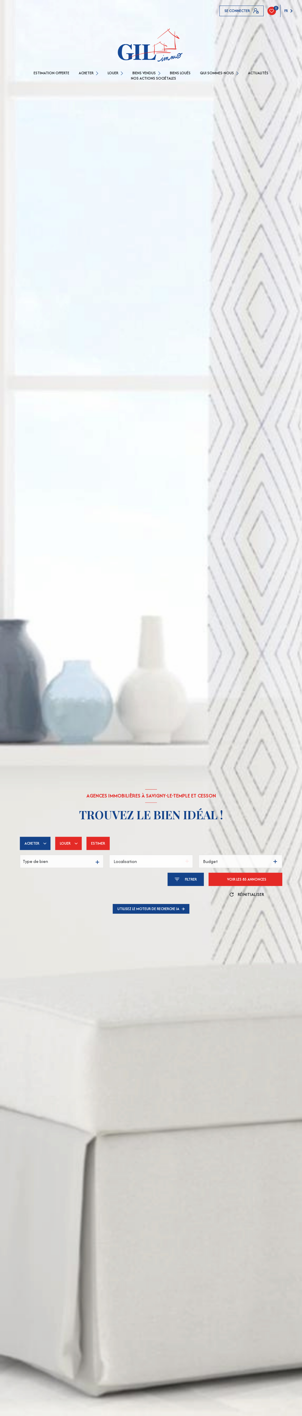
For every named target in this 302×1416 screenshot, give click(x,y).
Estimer (98, 843)
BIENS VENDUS (144, 73)
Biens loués (180, 73)
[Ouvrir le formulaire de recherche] (186, 879)
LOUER (113, 73)
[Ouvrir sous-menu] (97, 73)
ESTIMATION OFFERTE (51, 73)
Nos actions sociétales (153, 78)
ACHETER (86, 73)
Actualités (258, 73)
